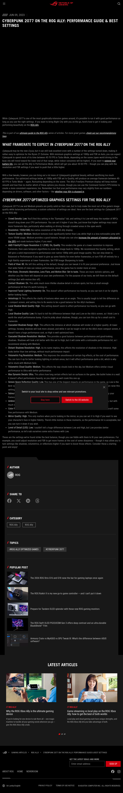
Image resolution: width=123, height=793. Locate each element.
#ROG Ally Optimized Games (23, 549)
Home (20, 771)
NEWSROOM (32, 771)
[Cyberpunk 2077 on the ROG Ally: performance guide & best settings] (75, 752)
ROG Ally (35, 125)
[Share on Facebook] (9, 500)
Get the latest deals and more (84, 759)
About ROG (8, 771)
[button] (4, 3)
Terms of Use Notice (65, 785)
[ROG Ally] (35, 752)
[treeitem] (31, 700)
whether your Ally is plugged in (69, 191)
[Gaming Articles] (19, 752)
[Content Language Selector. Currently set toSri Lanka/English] (11, 785)
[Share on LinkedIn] (28, 500)
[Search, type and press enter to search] (119, 3)
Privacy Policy (45, 785)
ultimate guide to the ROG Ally (34, 133)
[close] (104, 387)
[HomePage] (4, 752)
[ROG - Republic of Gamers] (61, 3)
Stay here (45, 399)
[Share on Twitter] (18, 500)
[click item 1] (62, 734)
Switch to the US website (77, 399)
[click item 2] (65, 734)
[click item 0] (59, 734)
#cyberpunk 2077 (55, 549)
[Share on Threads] (37, 500)
